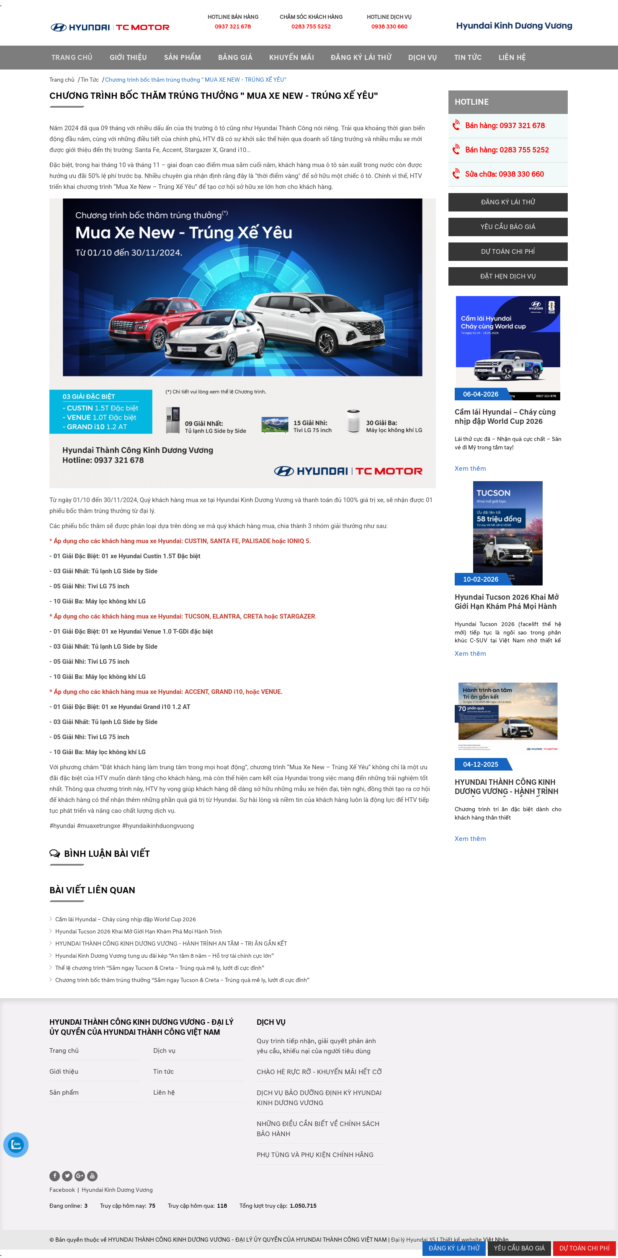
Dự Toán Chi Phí (508, 251)
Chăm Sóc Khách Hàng (311, 17)
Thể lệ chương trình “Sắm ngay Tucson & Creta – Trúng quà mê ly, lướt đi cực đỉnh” (159, 968)
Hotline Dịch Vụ (389, 17)
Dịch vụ (423, 57)
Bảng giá (235, 57)
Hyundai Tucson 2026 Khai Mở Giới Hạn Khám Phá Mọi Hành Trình (138, 931)
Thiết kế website (461, 1239)
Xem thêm (472, 468)
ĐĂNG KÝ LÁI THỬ (454, 1249)
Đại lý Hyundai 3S (413, 1239)
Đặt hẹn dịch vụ (508, 276)
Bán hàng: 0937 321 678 (505, 126)
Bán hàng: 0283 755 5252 (507, 150)
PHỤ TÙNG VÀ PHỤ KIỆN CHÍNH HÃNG (315, 1155)
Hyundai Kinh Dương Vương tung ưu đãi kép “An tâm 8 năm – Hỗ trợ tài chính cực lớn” (164, 955)
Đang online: (65, 1205)
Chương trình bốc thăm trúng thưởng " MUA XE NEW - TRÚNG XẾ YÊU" (195, 79)
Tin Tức (90, 79)
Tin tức (163, 1071)
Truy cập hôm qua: (191, 1205)
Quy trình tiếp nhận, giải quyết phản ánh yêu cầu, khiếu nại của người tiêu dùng (316, 1046)
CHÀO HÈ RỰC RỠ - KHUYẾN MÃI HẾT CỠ (319, 1072)
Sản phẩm (64, 1092)
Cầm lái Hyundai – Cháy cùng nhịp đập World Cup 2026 (125, 919)
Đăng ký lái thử (361, 57)
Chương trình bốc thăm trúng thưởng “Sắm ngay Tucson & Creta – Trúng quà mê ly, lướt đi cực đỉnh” (181, 980)
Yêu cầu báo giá (508, 227)
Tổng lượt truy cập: (263, 1205)
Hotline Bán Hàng (233, 17)
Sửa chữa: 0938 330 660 (504, 174)
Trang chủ (72, 57)
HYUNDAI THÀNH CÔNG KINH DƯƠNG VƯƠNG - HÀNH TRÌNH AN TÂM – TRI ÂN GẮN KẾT (170, 943)
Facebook (62, 1190)
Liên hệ (512, 57)
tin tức (468, 57)
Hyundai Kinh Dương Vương (117, 1190)
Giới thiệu (128, 57)
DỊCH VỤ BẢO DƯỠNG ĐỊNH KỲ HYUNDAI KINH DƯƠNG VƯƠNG (319, 1098)
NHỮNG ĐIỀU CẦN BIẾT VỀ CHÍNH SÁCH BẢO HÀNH (318, 1129)
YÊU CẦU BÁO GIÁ (519, 1249)
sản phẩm (182, 57)
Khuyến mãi (291, 57)
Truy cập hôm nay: (123, 1205)
